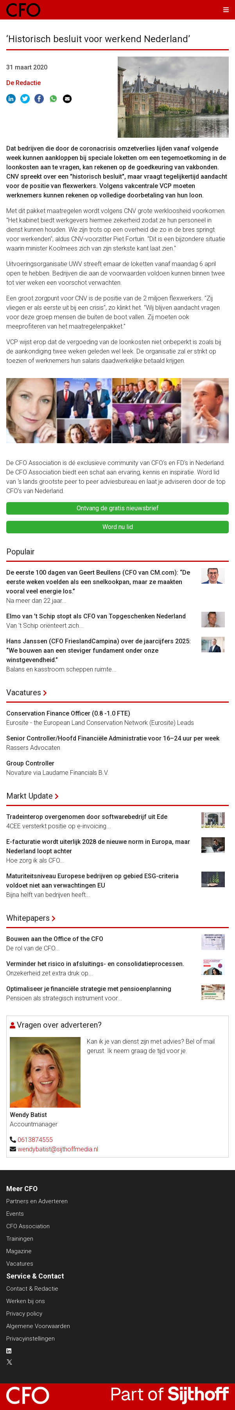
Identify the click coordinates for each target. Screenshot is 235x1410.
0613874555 (35, 1140)
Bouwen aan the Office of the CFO (54, 939)
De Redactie (23, 83)
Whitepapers (28, 918)
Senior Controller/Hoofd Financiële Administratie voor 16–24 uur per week (112, 738)
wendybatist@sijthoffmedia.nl (58, 1149)
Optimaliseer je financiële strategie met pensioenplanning (88, 989)
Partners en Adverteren (37, 1201)
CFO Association (28, 1226)
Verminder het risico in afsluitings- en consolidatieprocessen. (96, 964)
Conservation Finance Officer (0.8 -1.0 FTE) (68, 713)
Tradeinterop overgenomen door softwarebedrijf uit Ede (86, 816)
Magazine (19, 1251)
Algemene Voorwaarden (38, 1326)
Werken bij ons (25, 1301)
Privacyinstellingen (30, 1338)
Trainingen (19, 1238)
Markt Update (29, 796)
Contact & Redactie (32, 1288)
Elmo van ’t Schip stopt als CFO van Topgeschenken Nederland (96, 616)
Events (15, 1213)
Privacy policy (24, 1313)
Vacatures (23, 692)
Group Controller (30, 763)
